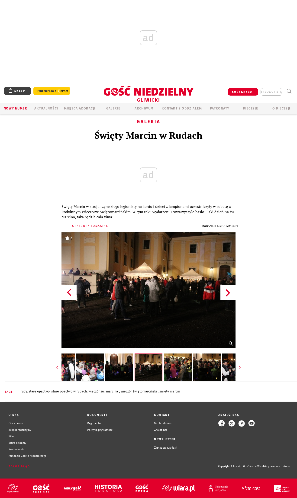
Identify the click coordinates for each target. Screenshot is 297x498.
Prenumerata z (52, 91)
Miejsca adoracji (79, 108)
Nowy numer (15, 108)
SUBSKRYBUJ (243, 91)
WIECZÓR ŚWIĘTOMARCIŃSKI (139, 391)
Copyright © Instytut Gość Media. (237, 466)
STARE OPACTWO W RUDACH (69, 391)
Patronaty (219, 108)
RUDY (24, 391)
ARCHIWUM (144, 108)
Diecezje (250, 108)
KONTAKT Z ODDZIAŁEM (182, 108)
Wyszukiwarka (289, 91)
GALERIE (113, 108)
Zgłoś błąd (19, 466)
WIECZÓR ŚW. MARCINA (103, 391)
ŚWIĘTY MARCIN (169, 391)
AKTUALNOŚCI (46, 108)
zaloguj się (271, 91)
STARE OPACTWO (39, 391)
